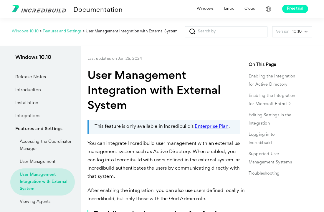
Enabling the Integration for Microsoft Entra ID (272, 100)
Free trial (295, 9)
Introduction (23, 90)
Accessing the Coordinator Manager (46, 145)
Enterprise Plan (211, 127)
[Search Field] (226, 31)
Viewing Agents (35, 202)
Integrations (23, 116)
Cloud (249, 9)
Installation (22, 103)
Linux (229, 9)
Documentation (98, 10)
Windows (205, 9)
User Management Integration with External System (43, 182)
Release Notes (30, 77)
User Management (37, 162)
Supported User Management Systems (270, 158)
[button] (192, 31)
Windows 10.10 (25, 31)
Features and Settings (62, 31)
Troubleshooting (264, 173)
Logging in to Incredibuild (262, 139)
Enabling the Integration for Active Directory (272, 80)
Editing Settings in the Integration (270, 119)
